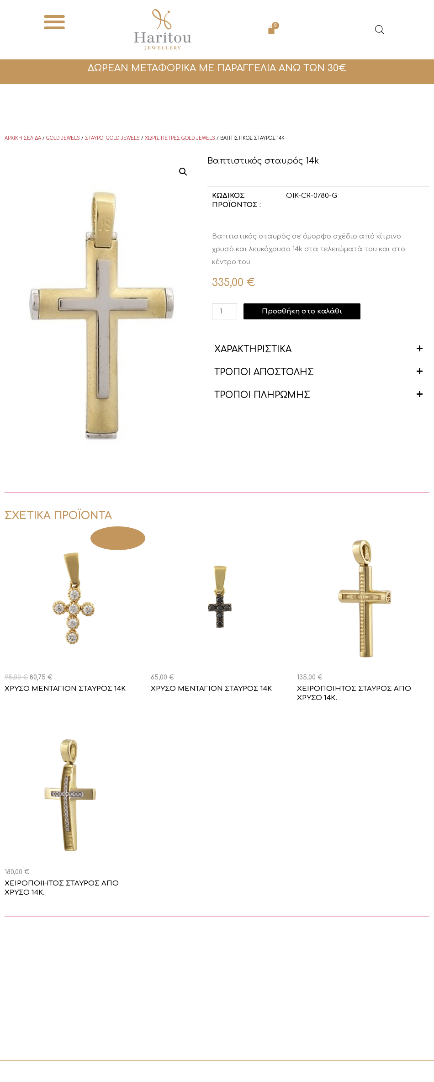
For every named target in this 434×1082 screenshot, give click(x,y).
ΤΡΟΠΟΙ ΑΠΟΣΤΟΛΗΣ (264, 372)
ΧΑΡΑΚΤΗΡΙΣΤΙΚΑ (252, 349)
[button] (54, 22)
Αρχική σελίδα (23, 138)
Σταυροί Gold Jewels (112, 138)
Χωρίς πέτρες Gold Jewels (180, 138)
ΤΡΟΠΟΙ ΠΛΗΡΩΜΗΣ (262, 395)
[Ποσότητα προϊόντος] (224, 311)
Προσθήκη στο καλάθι (302, 311)
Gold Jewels (63, 138)
